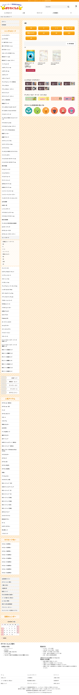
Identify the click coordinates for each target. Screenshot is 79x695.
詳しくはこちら (13, 651)
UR (31, 38)
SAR (69, 33)
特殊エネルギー (31, 33)
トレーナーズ (69, 28)
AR (43, 33)
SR (56, 33)
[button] (71, 13)
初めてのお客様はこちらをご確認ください (19, 655)
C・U (56, 28)
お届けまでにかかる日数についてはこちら (50, 657)
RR (31, 28)
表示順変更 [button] (70, 43)
